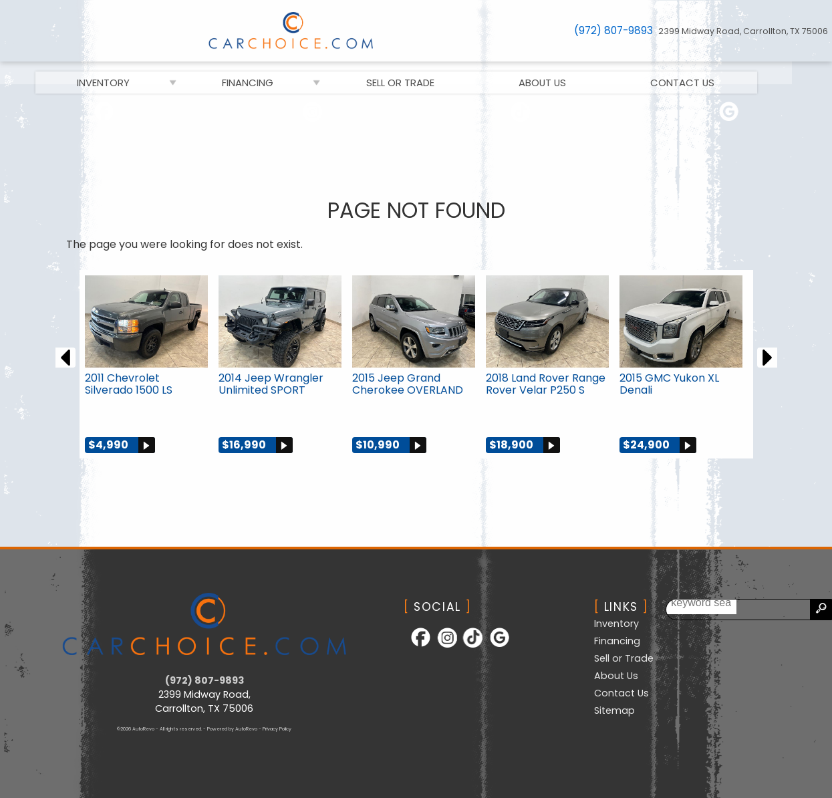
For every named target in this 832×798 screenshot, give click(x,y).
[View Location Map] (745, 31)
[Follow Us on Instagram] (311, 114)
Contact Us (621, 692)
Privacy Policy (277, 728)
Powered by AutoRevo (232, 728)
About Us (616, 675)
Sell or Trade (421, 72)
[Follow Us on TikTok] (520, 114)
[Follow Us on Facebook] (104, 114)
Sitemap (614, 709)
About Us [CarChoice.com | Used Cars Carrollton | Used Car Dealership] (562, 72)
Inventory (616, 623)
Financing (268, 72)
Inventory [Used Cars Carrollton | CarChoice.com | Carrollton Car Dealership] (124, 72)
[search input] (783, 609)
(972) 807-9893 (204, 679)
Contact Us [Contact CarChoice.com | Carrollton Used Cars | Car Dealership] (703, 72)
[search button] (820, 609)
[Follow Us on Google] (728, 114)
